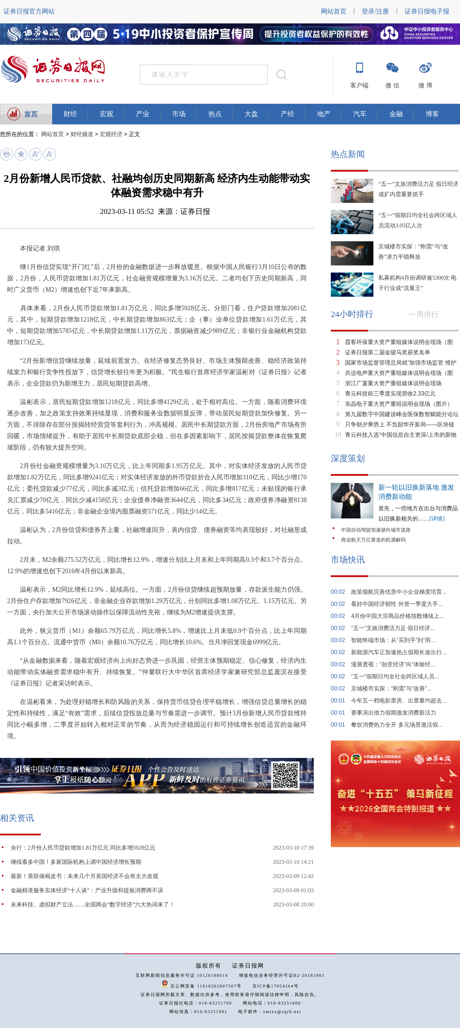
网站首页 (333, 11)
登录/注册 (375, 11)
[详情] (437, 519)
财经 (70, 114)
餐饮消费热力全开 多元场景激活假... (397, 725)
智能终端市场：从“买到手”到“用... (393, 640)
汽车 (360, 114)
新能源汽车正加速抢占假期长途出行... (399, 652)
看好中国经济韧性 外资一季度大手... (397, 604)
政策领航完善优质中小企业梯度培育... (399, 592)
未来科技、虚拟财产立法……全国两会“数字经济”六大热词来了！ (93, 904)
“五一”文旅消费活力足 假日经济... (393, 628)
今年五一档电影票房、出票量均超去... (399, 701)
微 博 (425, 85)
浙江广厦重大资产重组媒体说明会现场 (393, 383)
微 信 (392, 85)
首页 (31, 114)
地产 (323, 114)
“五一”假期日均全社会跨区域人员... (395, 676)
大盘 (251, 114)
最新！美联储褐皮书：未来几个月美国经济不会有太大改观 (84, 876)
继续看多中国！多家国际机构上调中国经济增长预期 (76, 862)
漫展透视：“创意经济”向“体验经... (393, 664)
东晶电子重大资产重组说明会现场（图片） (399, 404)
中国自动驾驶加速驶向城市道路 (376, 530)
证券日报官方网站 (29, 11)
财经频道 (82, 134)
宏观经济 (111, 134)
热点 (215, 114)
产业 (142, 114)
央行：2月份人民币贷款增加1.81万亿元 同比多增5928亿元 (83, 848)
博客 (432, 114)
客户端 (359, 85)
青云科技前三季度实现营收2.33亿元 (390, 394)
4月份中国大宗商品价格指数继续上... (397, 616)
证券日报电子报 (427, 11)
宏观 (106, 114)
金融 (396, 114)
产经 (287, 114)
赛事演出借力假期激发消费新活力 (393, 713)
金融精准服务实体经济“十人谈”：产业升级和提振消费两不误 (87, 890)
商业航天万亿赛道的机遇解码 (373, 540)
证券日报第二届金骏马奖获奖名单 (387, 352)
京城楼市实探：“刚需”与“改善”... (391, 688)
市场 (179, 114)
